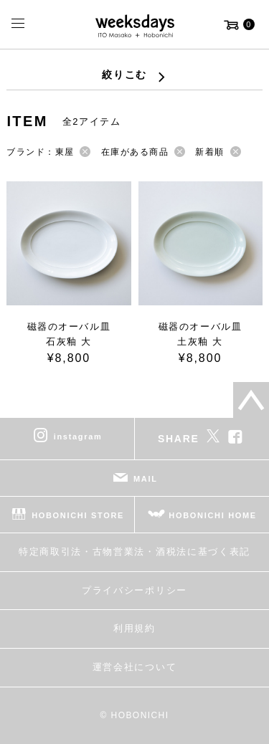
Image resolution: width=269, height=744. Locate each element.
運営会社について (134, 667)
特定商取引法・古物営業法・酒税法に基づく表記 (134, 551)
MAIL (145, 478)
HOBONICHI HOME (213, 515)
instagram (78, 436)
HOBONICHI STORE (78, 515)
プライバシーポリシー (134, 590)
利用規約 (134, 628)
